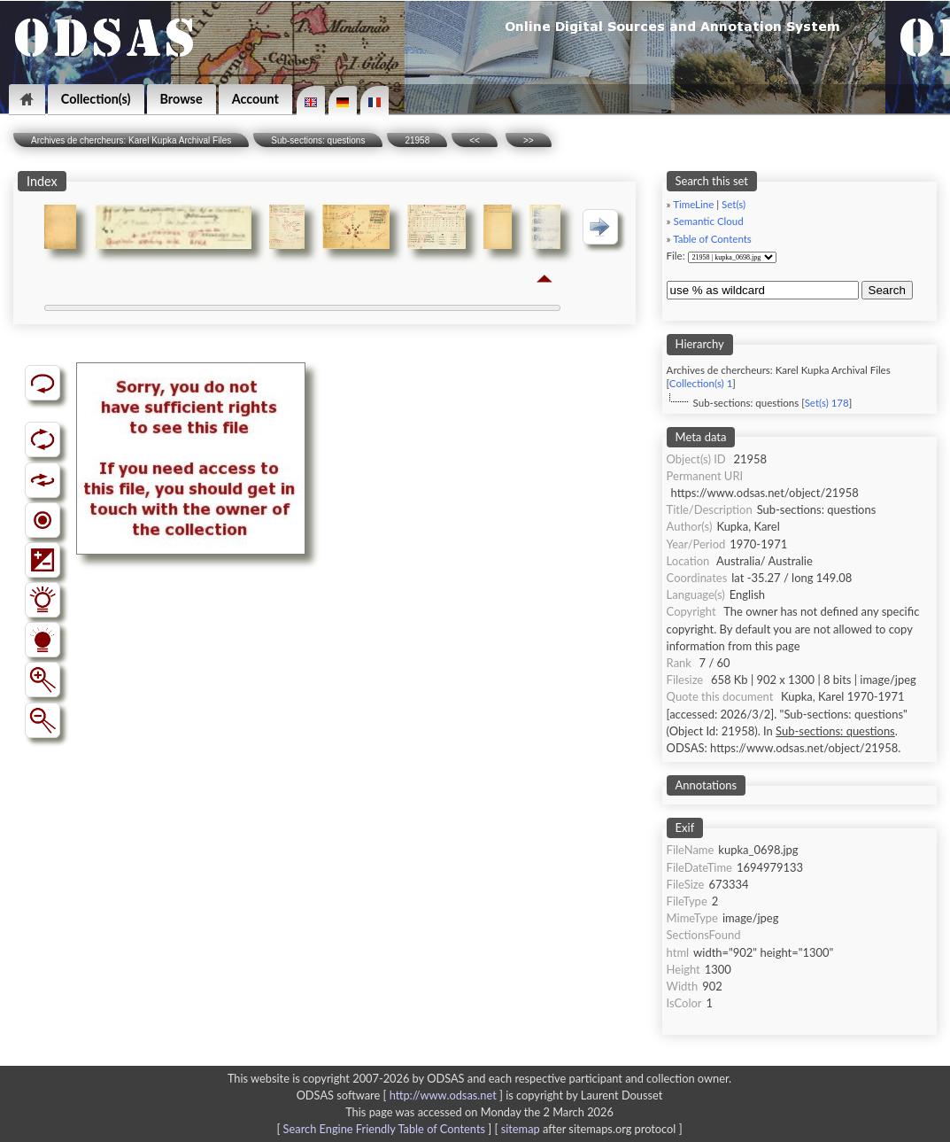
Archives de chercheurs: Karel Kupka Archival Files (131, 140)
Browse (181, 98)
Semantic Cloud (709, 221)
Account (255, 98)
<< (474, 140)
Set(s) (733, 204)
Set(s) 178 (827, 402)
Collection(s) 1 (700, 383)
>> (528, 140)
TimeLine (693, 204)
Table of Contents (712, 239)
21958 (417, 140)
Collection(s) (96, 98)
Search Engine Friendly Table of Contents (384, 1129)
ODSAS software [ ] (401, 1095)
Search (887, 290)
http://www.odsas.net (443, 1095)
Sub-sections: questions (318, 140)
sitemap (520, 1129)
